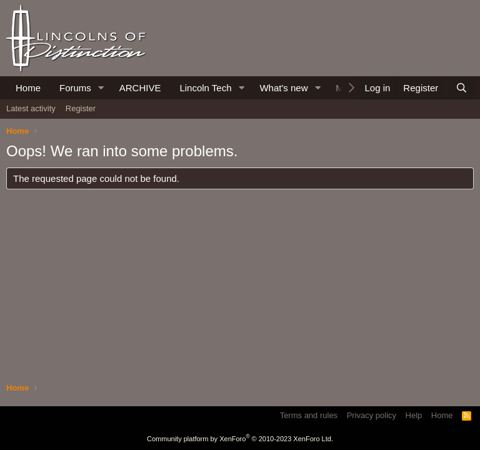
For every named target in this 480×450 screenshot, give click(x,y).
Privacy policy (371, 415)
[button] (101, 87)
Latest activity (31, 108)
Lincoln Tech (205, 87)
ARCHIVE (140, 87)
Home (28, 87)
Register (81, 108)
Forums (75, 87)
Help (414, 415)
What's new (283, 87)
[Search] (461, 87)
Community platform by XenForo (240, 438)
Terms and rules (309, 415)
